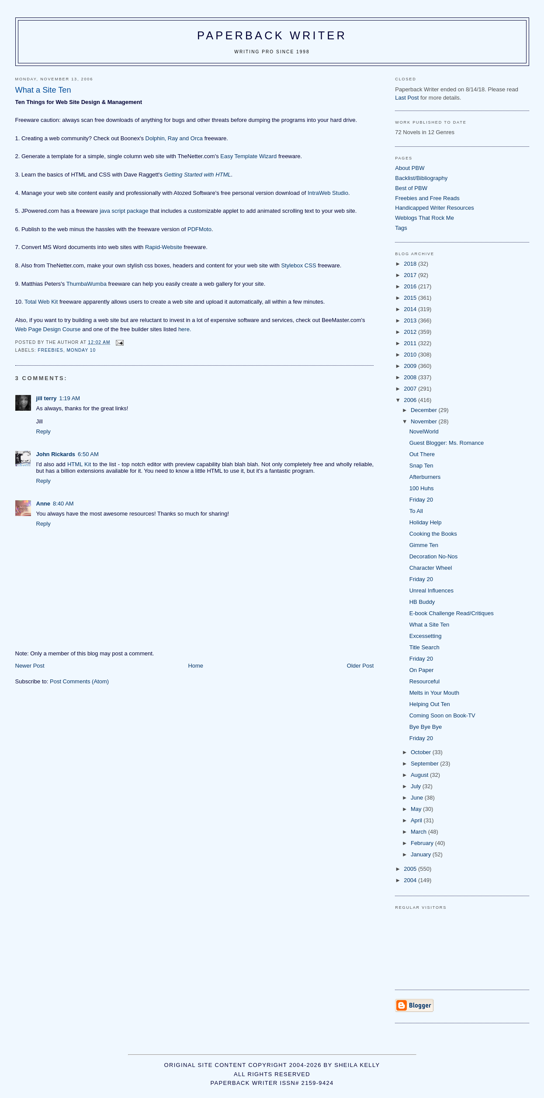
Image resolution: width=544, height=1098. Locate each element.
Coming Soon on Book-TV (442, 715)
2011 (411, 343)
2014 (411, 309)
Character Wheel (430, 568)
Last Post (407, 97)
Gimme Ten (423, 545)
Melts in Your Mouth (434, 692)
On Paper (421, 670)
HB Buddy (422, 602)
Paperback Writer (272, 35)
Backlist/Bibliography (421, 178)
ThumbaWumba (86, 284)
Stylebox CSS (298, 265)
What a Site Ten (429, 624)
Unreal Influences (431, 590)
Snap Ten (421, 465)
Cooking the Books (433, 533)
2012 (411, 332)
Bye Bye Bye (425, 727)
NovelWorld (424, 431)
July (417, 786)
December (425, 410)
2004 (411, 880)
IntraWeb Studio (328, 193)
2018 (411, 263)
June (418, 797)
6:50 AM (88, 454)
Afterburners (425, 477)
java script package (124, 211)
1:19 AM (69, 398)
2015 (411, 297)
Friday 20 (421, 499)
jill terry (46, 398)
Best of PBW (411, 188)
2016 (411, 286)
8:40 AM (63, 503)
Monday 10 (81, 350)
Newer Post (30, 665)
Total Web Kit (41, 301)
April (417, 820)
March (419, 831)
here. (184, 329)
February (423, 843)
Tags (401, 228)
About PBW (409, 168)
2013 (411, 320)
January (422, 854)
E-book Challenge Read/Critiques (451, 613)
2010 (411, 354)
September (425, 763)
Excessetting (425, 636)
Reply (43, 431)
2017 (411, 275)
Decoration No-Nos (433, 556)
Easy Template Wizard (248, 156)
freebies (50, 350)
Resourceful (424, 681)
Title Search (424, 647)
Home (195, 665)
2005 (411, 869)
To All (416, 511)
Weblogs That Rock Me (424, 218)
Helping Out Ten (429, 704)
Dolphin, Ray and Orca (174, 138)
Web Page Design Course (48, 329)
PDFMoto (199, 229)
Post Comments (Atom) (79, 681)
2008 (411, 377)
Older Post (360, 665)
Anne (43, 503)
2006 (411, 400)
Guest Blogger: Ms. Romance (446, 443)
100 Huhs (421, 488)
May (417, 809)
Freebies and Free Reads (427, 198)
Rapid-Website (163, 247)
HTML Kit (79, 464)
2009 (411, 366)
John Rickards (56, 454)
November (425, 421)
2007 (411, 388)
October (422, 752)
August (420, 775)
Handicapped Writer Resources (434, 207)
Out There (422, 454)
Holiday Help (425, 522)
